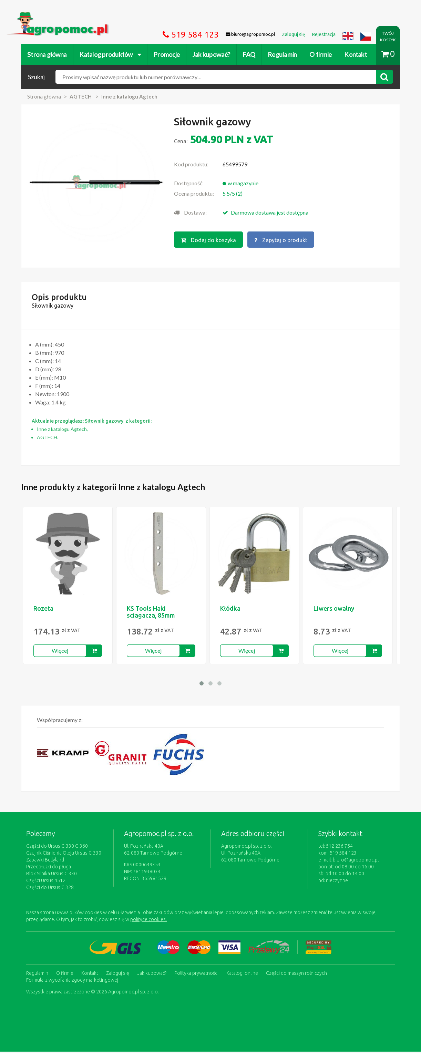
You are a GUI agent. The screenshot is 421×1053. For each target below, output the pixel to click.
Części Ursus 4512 (45, 882)
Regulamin (282, 54)
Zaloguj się (117, 974)
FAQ (249, 54)
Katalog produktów (110, 54)
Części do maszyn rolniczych (296, 974)
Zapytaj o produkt (280, 240)
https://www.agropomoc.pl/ (40, 16)
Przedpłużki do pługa (48, 868)
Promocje (167, 54)
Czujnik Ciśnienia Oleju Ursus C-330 (63, 854)
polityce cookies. (148, 920)
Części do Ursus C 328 (50, 888)
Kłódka (233, 609)
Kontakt (356, 54)
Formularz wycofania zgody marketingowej (72, 981)
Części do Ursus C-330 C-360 (57, 847)
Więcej (60, 652)
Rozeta (43, 609)
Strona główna (46, 54)
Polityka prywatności (196, 974)
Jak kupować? (211, 54)
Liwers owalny (338, 609)
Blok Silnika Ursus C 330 (51, 875)
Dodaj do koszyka (208, 240)
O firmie (320, 54)
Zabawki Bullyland (45, 861)
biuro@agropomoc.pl (356, 861)
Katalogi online (242, 974)
